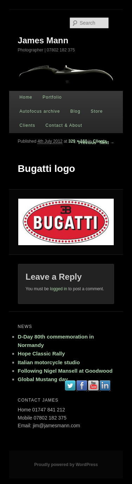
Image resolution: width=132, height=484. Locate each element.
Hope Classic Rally (41, 353)
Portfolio (52, 97)
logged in (58, 288)
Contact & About (64, 125)
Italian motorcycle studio (49, 362)
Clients (27, 125)
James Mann (43, 40)
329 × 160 (77, 141)
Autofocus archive (39, 111)
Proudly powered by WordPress (66, 464)
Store (97, 111)
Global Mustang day (43, 379)
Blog (75, 111)
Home (25, 97)
